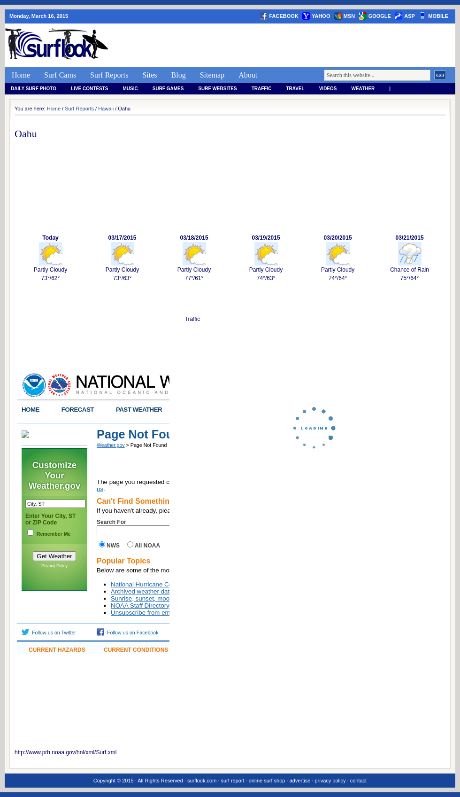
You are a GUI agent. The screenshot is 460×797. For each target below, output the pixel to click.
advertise (300, 780)
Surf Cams (60, 75)
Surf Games (168, 88)
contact (358, 780)
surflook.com (201, 780)
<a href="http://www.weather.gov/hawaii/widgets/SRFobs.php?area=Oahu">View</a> (93, 512)
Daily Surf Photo (33, 88)
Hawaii (106, 108)
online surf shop (267, 780)
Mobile (438, 16)
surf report (232, 780)
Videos (328, 88)
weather (363, 88)
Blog (178, 75)
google (379, 16)
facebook (283, 16)
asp (409, 16)
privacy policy (329, 780)
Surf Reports (109, 75)
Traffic (262, 88)
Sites (149, 75)
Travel (295, 88)
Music (130, 88)
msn (349, 16)
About (247, 75)
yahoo (321, 16)
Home (21, 75)
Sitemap (212, 75)
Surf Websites (217, 88)
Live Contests (89, 88)
